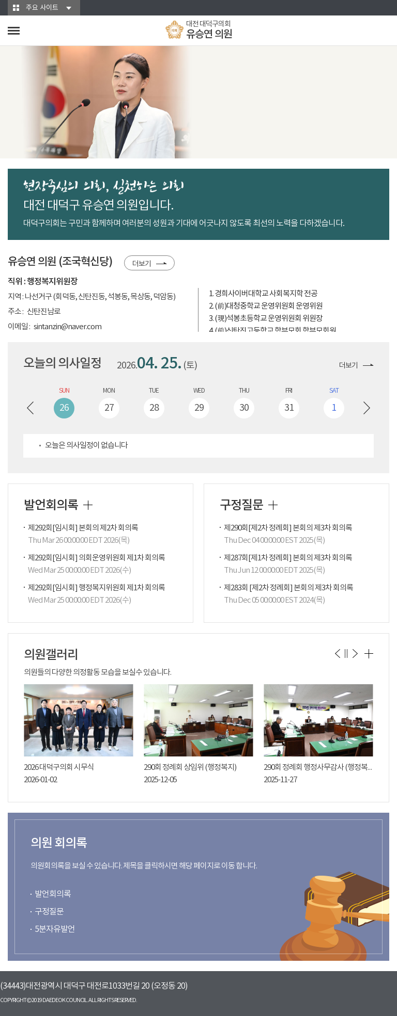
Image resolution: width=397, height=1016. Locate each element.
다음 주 (367, 408)
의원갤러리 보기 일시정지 (346, 653)
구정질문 (49, 911)
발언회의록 (53, 894)
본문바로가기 (0, 0)
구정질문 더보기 (273, 505)
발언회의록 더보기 (88, 505)
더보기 (141, 264)
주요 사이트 (42, 8)
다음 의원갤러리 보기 (354, 653)
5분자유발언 (55, 929)
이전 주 (30, 408)
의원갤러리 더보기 (368, 653)
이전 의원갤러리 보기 (337, 653)
